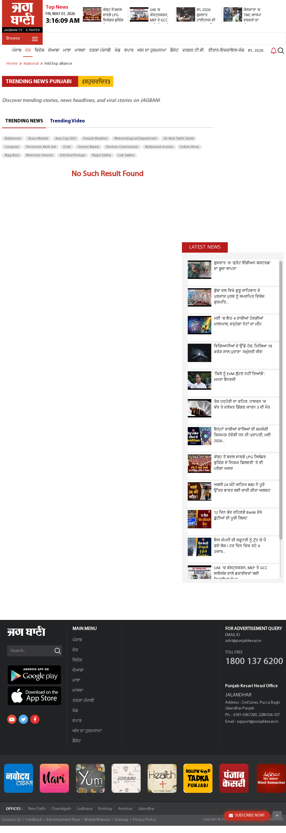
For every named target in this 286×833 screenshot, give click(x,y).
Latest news (205, 247)
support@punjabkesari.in (258, 722)
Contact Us (11, 820)
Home (12, 63)
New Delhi (37, 809)
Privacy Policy (144, 820)
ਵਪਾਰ (128, 50)
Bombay (105, 809)
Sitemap (121, 820)
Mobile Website (97, 820)
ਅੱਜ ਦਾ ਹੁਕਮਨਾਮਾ (151, 50)
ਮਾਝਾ (67, 50)
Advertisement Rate (63, 820)
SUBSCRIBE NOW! (246, 815)
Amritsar (125, 809)
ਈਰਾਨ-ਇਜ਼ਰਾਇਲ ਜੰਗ (226, 50)
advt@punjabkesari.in (243, 641)
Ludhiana (85, 809)
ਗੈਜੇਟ (174, 50)
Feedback (33, 820)
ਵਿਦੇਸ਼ (39, 50)
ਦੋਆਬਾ (53, 50)
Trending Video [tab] (67, 121)
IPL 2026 (256, 50)
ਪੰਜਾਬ (16, 50)
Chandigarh (61, 809)
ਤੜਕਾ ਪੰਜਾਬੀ (100, 50)
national (31, 63)
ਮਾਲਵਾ (80, 50)
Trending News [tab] (24, 121)
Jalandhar (146, 809)
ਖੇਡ (118, 50)
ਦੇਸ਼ (28, 50)
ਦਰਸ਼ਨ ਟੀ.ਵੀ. (193, 50)
